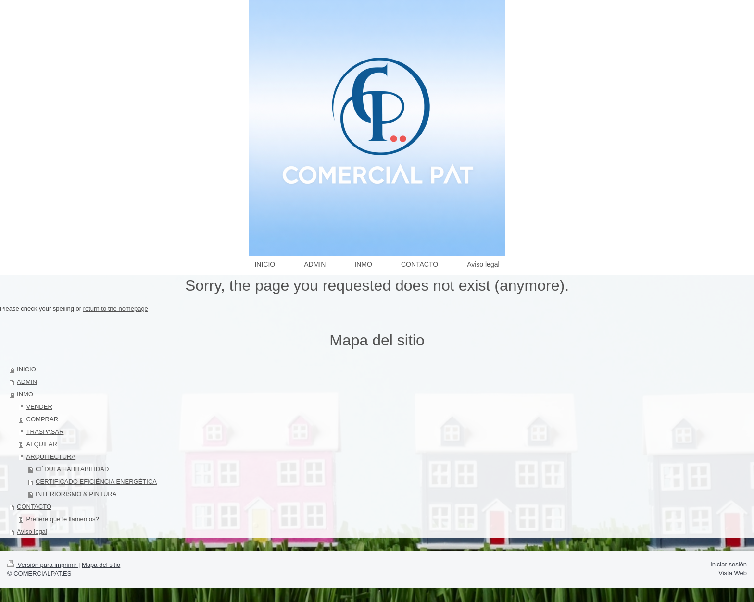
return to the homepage (115, 308)
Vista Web (732, 573)
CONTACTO (34, 506)
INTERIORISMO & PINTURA (76, 494)
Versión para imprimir (42, 564)
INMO (25, 394)
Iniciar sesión (728, 564)
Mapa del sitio (101, 564)
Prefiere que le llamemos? (62, 519)
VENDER (39, 406)
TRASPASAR (45, 431)
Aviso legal (32, 531)
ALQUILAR (41, 444)
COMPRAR (42, 419)
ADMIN (27, 381)
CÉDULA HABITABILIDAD (72, 469)
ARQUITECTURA (51, 456)
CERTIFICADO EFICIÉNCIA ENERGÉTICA (96, 481)
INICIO (26, 369)
